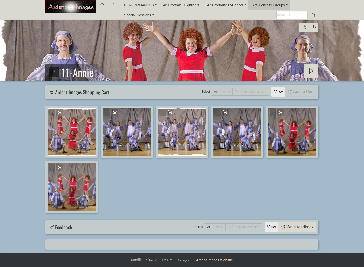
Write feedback (299, 227)
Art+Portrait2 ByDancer (225, 5)
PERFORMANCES (139, 5)
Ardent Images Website (214, 260)
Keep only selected (253, 92)
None (226, 92)
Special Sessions (137, 15)
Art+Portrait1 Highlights (181, 5)
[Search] (292, 15)
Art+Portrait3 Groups (268, 5)
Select (205, 91)
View (278, 92)
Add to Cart (303, 91)
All (215, 92)
